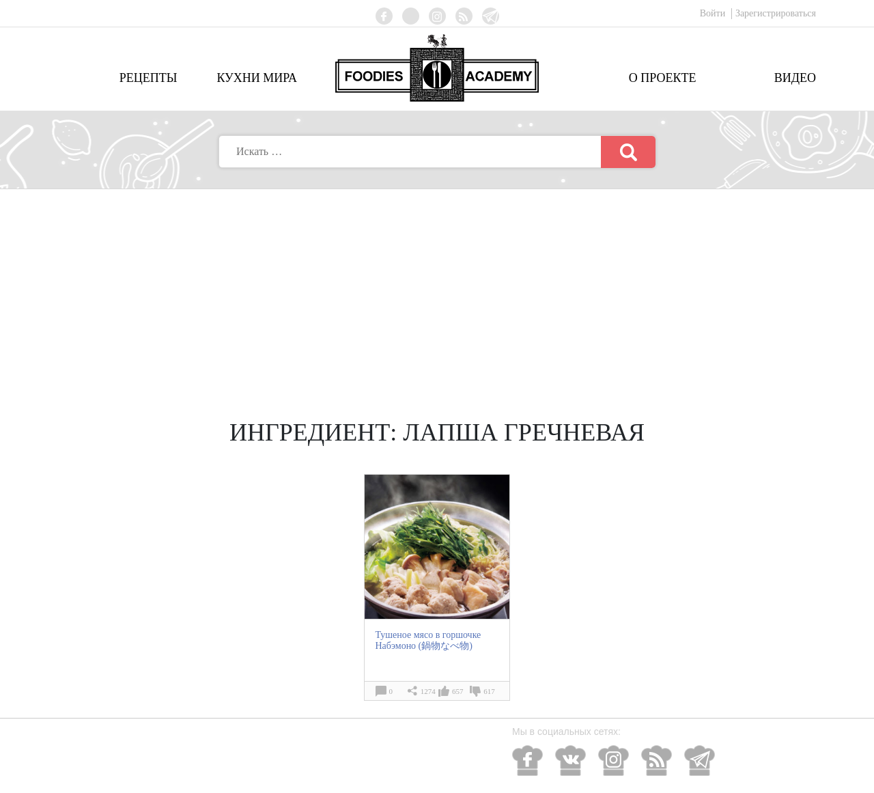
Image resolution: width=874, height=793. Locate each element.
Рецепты (148, 78)
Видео (795, 78)
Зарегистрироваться (775, 13)
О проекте (662, 78)
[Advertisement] (437, 291)
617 (489, 691)
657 (458, 691)
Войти (714, 13)
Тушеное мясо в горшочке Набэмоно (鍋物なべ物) (428, 640)
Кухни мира (256, 78)
